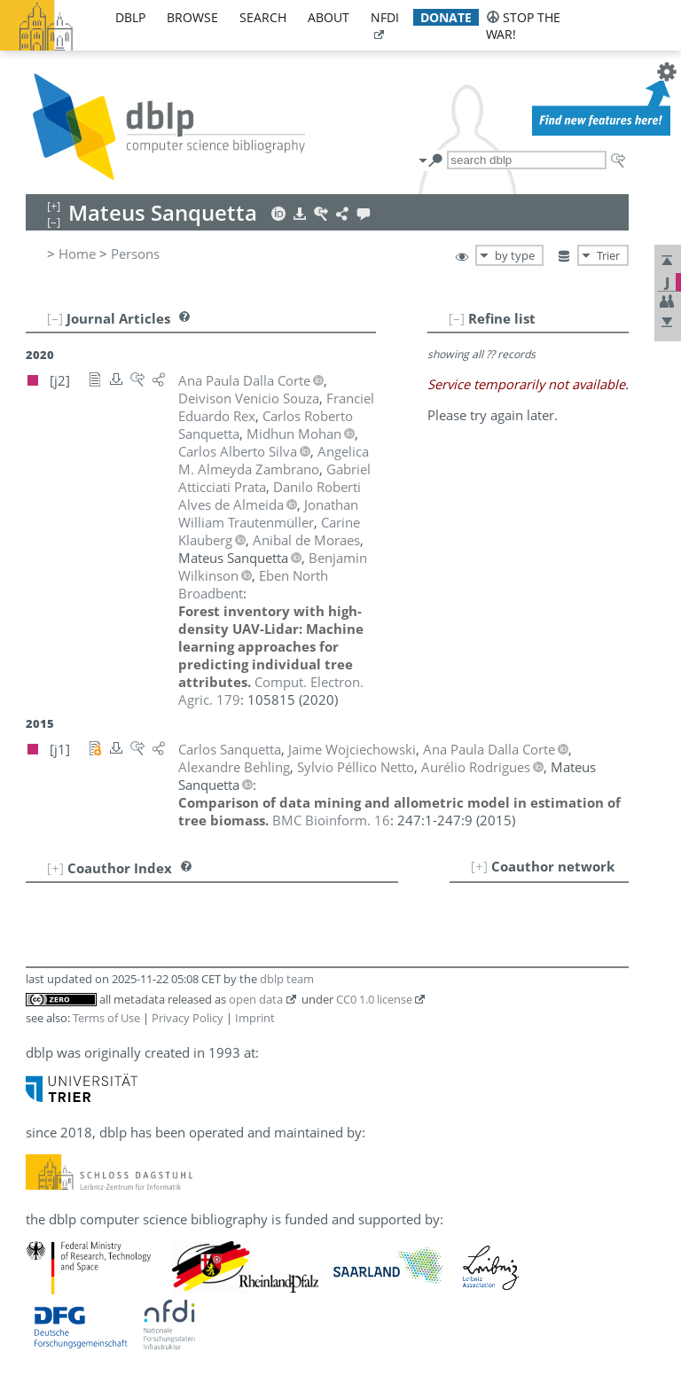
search (262, 17)
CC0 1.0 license (374, 999)
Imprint (255, 1018)
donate (446, 17)
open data (256, 999)
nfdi (385, 17)
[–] (457, 318)
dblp (130, 17)
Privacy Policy (187, 1018)
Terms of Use (106, 1018)
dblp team (287, 979)
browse (192, 17)
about (328, 17)
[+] (479, 866)
